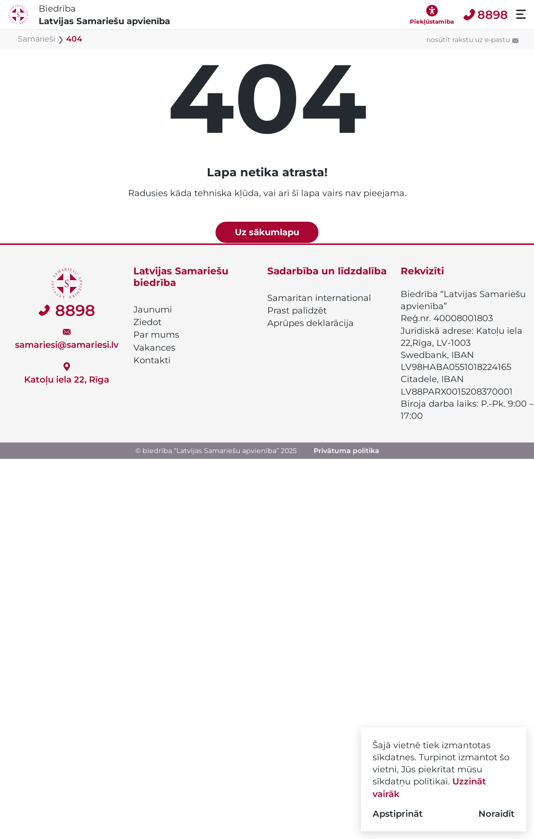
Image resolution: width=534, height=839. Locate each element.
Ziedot (147, 322)
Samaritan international (319, 298)
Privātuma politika (346, 450)
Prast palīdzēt (297, 310)
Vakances (154, 347)
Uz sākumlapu (267, 232)
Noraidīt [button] (496, 813)
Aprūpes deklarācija (310, 323)
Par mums (156, 334)
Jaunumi (152, 309)
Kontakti (152, 360)
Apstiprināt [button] (398, 813)
